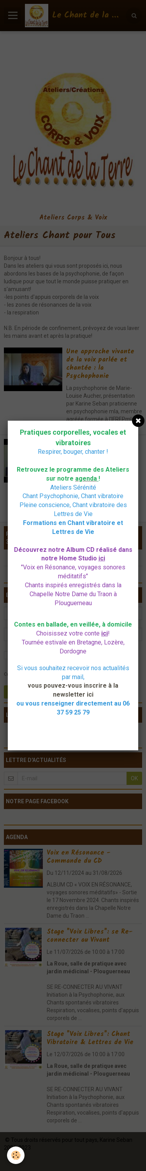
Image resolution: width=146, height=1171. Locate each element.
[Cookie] (16, 1155)
